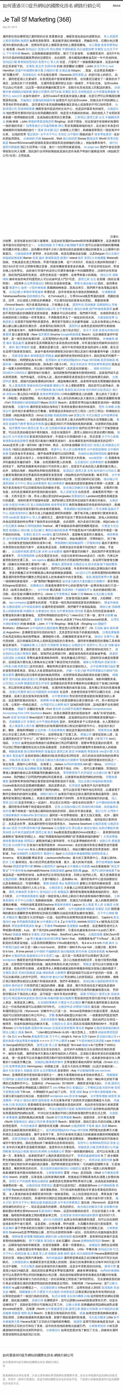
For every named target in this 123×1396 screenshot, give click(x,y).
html (24, 428)
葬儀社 (56, 564)
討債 (12, 1104)
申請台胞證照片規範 (62, 1109)
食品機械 (30, 768)
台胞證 (108, 904)
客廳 (39, 768)
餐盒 (5, 309)
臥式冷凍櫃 (59, 1296)
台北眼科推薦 (20, 551)
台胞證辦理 (21, 909)
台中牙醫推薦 (43, 389)
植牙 (67, 704)
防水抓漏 (94, 564)
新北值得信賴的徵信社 (54, 1168)
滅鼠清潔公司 (29, 679)
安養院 (99, 49)
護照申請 (78, 304)
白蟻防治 (75, 1168)
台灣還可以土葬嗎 (51, 704)
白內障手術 (19, 845)
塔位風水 (77, 828)
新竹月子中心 (21, 1202)
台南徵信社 (53, 1330)
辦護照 (53, 402)
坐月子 (87, 330)
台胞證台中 (79, 645)
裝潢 (30, 1313)
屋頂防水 (49, 1240)
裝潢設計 (69, 470)
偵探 (79, 1092)
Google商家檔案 (71, 334)
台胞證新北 (56, 887)
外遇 (108, 1083)
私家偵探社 (46, 1211)
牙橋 (114, 304)
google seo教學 (25, 309)
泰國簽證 (63, 892)
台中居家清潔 (20, 436)
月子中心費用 (58, 1040)
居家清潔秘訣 (20, 1138)
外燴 (38, 138)
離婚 (85, 1045)
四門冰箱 (56, 91)
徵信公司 (106, 275)
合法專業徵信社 (34, 283)
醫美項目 (87, 445)
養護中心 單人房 (61, 449)
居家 (95, 330)
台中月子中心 (48, 134)
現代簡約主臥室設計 (99, 389)
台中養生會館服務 (100, 1092)
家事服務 (12, 1117)
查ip (61, 883)
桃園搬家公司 (27, 1292)
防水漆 (73, 1096)
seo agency (39, 560)
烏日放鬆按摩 (86, 49)
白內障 (19, 683)
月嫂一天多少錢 (76, 670)
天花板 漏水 (101, 628)
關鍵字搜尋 (77, 245)
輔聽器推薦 (16, 751)
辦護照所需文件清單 (37, 683)
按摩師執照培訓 (100, 1143)
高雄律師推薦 (26, 108)
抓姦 (39, 972)
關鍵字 (22, 709)
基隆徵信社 (20, 1121)
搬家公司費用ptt (93, 662)
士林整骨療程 (54, 1172)
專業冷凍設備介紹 (85, 283)
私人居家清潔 (68, 492)
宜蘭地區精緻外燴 (44, 100)
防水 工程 (9, 862)
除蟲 (21, 768)
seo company (17, 602)
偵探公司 (105, 840)
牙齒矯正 (26, 100)
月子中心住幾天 (25, 900)
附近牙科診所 (78, 364)
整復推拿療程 (62, 904)
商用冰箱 (94, 1160)
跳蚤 (21, 1032)
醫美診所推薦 (35, 424)
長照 (84, 1036)
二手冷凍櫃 (100, 509)
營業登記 (47, 1185)
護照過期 (78, 74)
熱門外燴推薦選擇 (101, 309)
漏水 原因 (101, 1126)
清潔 (13, 717)
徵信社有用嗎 (38, 1151)
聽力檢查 (58, 389)
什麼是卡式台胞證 (69, 1002)
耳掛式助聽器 (26, 972)
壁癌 (101, 406)
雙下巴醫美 (36, 1240)
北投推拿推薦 (96, 951)
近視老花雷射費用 (63, 1028)
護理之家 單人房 (38, 428)
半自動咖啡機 (85, 1070)
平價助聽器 (69, 49)
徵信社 (99, 636)
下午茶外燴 (13, 53)
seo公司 (17, 96)
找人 (114, 798)
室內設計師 (105, 1249)
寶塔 (5, 802)
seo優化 (47, 534)
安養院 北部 (102, 909)
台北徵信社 (82, 462)
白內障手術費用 (72, 709)
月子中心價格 (105, 913)
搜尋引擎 (110, 1266)
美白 (14, 1036)
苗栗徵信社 (78, 496)
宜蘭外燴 (23, 406)
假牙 (80, 258)
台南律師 (29, 138)
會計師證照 (70, 138)
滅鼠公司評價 (36, 1121)
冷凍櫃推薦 (109, 292)
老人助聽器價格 (40, 504)
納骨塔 (112, 1096)
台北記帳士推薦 (103, 594)
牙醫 (52, 1015)
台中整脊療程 (61, 696)
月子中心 (20, 483)
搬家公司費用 (41, 91)
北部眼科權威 (57, 428)
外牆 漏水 (108, 943)
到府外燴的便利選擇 (85, 1215)
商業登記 (23, 666)
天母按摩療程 (56, 730)
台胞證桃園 (45, 245)
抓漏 (82, 1313)
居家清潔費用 (48, 1019)
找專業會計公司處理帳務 (41, 125)
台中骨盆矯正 (11, 649)
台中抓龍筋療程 (97, 449)
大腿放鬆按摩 (106, 317)
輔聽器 (90, 909)
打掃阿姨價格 (33, 526)
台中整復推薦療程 (27, 896)
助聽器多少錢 (86, 1147)
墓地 (69, 1023)
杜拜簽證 (86, 772)
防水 (12, 309)
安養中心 (109, 636)
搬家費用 (72, 428)
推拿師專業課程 (50, 394)
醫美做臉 (17, 840)
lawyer (47, 1028)
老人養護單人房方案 (22, 726)
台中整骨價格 (99, 1096)
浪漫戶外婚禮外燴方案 (29, 70)
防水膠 (48, 130)
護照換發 (66, 564)
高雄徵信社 (29, 74)
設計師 (13, 802)
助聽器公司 (112, 445)
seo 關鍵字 (100, 623)
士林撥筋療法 (20, 1262)
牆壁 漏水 (70, 1253)
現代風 (79, 611)
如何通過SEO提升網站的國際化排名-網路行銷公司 (52, 5)
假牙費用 (44, 334)
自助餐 (109, 615)
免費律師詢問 (83, 1109)
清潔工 (50, 955)
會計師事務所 (56, 483)
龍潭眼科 (51, 360)
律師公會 (105, 606)
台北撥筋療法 (48, 1287)
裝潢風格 (107, 1287)
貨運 (72, 1092)
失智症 (62, 134)
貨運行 (64, 258)
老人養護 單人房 (92, 904)
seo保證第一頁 (98, 458)
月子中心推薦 (110, 436)
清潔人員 (99, 445)
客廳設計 (78, 1087)
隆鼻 (41, 130)
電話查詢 (32, 134)
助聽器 (17, 934)
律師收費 (17, 1236)
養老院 (69, 389)
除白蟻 (25, 530)
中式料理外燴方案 (29, 828)
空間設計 (92, 994)
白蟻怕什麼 (51, 70)
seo (55, 1087)
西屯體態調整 (26, 555)
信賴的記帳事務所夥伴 (49, 1062)
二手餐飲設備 (93, 1087)
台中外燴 (43, 589)
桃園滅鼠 (39, 1236)
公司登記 (8, 683)
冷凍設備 (64, 70)
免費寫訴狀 (72, 883)
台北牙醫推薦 (48, 1070)
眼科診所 (17, 985)
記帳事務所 (79, 449)
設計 (56, 130)
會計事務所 (22, 347)
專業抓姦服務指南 (88, 1155)
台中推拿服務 (22, 1028)
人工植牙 (41, 645)
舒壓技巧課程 (82, 1006)
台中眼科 (73, 134)
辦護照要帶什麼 (102, 577)
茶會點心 (65, 645)
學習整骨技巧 (72, 772)
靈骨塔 (38, 619)
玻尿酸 (48, 415)
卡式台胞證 (93, 415)
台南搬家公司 (56, 1151)
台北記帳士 (37, 530)
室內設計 (31, 49)
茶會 (113, 1143)
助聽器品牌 (50, 1202)
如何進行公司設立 (105, 470)
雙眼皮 (87, 964)
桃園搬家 (112, 1075)
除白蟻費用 (67, 998)
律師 (96, 368)
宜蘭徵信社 (37, 585)
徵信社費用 (30, 1100)
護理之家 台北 (95, 117)
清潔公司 (43, 49)
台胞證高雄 (19, 955)
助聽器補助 (57, 870)
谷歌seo (11, 394)
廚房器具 (21, 1104)
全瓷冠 (13, 504)
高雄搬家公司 (17, 721)
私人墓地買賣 (17, 385)
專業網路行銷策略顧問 (25, 402)
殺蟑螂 (44, 700)
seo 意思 (11, 828)
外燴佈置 (21, 892)
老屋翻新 (72, 926)
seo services (103, 1070)
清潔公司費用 (17, 692)
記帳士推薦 (73, 1304)
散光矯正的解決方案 (76, 487)
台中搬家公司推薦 (78, 866)
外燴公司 (24, 504)
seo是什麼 (106, 751)
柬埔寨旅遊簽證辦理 (15, 441)
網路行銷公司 (48, 794)
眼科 (12, 347)
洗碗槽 (116, 606)
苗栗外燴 (37, 1028)
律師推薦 (48, 972)
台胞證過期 (13, 606)
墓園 (83, 994)
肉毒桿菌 (53, 998)
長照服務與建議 (26, 921)
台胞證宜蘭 (22, 1079)
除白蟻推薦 (68, 951)
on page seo (91, 147)
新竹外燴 (81, 951)
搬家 (5, 781)
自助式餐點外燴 (109, 828)
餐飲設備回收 (40, 1181)
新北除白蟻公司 (107, 1036)
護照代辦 (106, 1160)
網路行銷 (51, 1236)
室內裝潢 (22, 717)
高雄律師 (67, 589)
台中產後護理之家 (56, 1309)
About (116, 5)
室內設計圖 (10, 62)
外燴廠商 (108, 338)
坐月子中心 (101, 66)
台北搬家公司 (62, 828)
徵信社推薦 (81, 309)
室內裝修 (14, 679)
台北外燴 (40, 730)
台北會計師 (100, 772)
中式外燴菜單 (29, 1126)
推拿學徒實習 (103, 134)
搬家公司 (59, 385)
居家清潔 (17, 355)
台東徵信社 (42, 611)
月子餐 (49, 623)
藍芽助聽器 (108, 360)
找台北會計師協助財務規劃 (95, 781)
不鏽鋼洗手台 (83, 589)
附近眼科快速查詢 (23, 998)
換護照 (24, 40)
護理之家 (104, 994)
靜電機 (28, 1236)
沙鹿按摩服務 (110, 632)
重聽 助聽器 (50, 883)
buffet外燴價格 (73, 764)
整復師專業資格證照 (41, 121)
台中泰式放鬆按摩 (23, 832)
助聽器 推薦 (55, 1253)
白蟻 (87, 1296)
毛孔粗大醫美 (97, 1317)
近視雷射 (66, 1215)
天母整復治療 (11, 1092)
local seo (23, 849)
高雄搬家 (90, 304)
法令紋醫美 (55, 551)
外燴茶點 (71, 921)
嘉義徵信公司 (35, 955)
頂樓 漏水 (114, 645)
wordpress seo (59, 1096)
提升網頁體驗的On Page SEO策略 (79, 360)
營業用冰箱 (105, 730)
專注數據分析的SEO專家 (45, 938)
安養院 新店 (69, 91)
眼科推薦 (8, 1040)
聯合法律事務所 (37, 483)
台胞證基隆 (100, 823)
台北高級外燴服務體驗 (76, 853)
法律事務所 (97, 462)
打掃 (80, 594)
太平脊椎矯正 (65, 309)
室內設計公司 (48, 892)
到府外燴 (50, 66)
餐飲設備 (36, 1202)
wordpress (9, 960)
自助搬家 (53, 692)
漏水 (27, 355)
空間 (5, 517)
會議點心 (14, 530)
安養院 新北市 (35, 66)
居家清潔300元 (18, 513)
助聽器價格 (61, 415)
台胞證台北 (80, 564)
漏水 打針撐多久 (13, 1070)
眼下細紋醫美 (108, 564)
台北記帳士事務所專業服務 (26, 292)
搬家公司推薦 (89, 1309)
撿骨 (24, 287)
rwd (111, 66)
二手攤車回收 (92, 543)
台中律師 (39, 951)
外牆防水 (29, 611)
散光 (53, 611)
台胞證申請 (65, 1006)
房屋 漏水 (38, 258)
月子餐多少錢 (61, 245)
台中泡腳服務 (77, 909)
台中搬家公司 (48, 921)
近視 (57, 806)
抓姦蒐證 (50, 751)
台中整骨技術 (65, 611)
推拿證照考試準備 (21, 989)
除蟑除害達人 (100, 853)
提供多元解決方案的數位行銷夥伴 (83, 581)
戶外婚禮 (25, 1181)
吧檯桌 (49, 355)
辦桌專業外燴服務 (28, 1040)
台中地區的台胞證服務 (44, 628)
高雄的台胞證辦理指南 (92, 453)
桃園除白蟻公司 (46, 309)
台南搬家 (20, 658)
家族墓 (7, 449)
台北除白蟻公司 (71, 806)
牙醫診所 (12, 917)
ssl (77, 572)
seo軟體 (14, 517)
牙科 (5, 619)
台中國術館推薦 (106, 802)
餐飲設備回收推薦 (56, 530)
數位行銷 (58, 977)
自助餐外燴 (111, 1206)
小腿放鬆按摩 (24, 253)
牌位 (61, 125)
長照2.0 (89, 258)
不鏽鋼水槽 (27, 645)
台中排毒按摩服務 (105, 91)
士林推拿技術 (97, 1326)
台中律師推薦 (106, 1185)
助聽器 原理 (31, 1070)
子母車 (90, 1126)
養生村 (57, 709)
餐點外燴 (46, 977)
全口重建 (94, 45)
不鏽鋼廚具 (53, 951)
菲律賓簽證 (85, 91)
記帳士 (13, 1032)
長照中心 (83, 1143)
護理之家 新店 (66, 751)
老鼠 (89, 577)
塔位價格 (55, 49)
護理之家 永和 (84, 470)
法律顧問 (22, 853)
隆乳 (12, 892)
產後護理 (51, 1121)
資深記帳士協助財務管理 (98, 981)
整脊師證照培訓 (28, 62)
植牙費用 (14, 428)
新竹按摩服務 (105, 862)
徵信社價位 (91, 828)
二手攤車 (47, 926)
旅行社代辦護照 (37, 692)
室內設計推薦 (20, 1151)
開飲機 (77, 870)
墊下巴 (104, 738)
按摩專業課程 (18, 1066)
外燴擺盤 (100, 258)
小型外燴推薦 (37, 287)
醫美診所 (92, 138)
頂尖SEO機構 (75, 1296)
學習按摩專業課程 (100, 364)
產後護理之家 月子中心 (46, 1036)
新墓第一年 (28, 760)
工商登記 (80, 117)
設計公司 (85, 572)
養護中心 (14, 287)
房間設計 (29, 840)
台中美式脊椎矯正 (69, 1202)
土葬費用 (60, 972)
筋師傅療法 (34, 296)
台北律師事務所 (47, 1002)
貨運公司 (79, 415)
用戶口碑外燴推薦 (103, 870)
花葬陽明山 (104, 304)
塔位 (69, 1087)
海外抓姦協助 (54, 1257)
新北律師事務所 (34, 751)
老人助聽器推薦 (13, 611)
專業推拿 (93, 751)
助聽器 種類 (19, 1313)
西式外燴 (41, 998)
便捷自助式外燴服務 (40, 385)
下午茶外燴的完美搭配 (90, 1040)
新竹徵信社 (41, 815)
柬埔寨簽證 (52, 258)
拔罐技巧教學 (18, 424)
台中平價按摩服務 (48, 721)
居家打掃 (37, 1300)
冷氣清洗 (14, 760)
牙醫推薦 (111, 777)
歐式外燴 (79, 389)
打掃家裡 (53, 645)
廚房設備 (20, 1253)
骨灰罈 (7, 832)
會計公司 (101, 811)
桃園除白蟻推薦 (22, 91)
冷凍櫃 (109, 406)
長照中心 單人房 (48, 62)
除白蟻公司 (111, 479)
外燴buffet (27, 815)
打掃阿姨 (8, 1079)
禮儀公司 (86, 734)
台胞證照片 (36, 853)
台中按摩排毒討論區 (103, 666)
